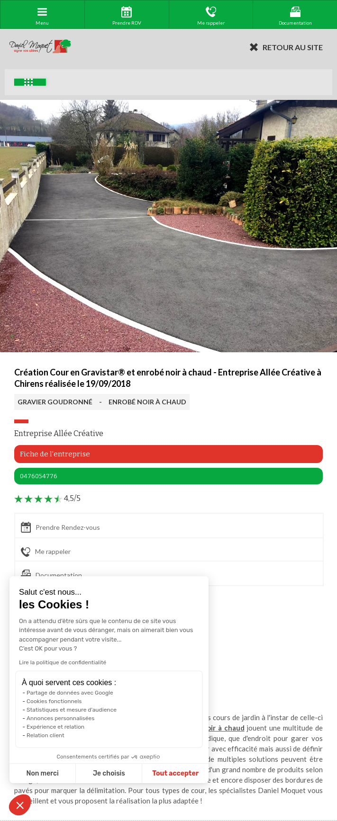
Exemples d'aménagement (28, 82)
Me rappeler (46, 552)
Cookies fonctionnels (54, 701)
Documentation (51, 575)
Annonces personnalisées (60, 718)
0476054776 (38, 476)
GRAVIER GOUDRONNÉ (55, 402)
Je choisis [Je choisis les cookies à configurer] (109, 773)
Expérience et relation (55, 726)
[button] (20, 805)
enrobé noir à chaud (210, 727)
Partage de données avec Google (70, 692)
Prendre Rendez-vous (60, 527)
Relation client (45, 735)
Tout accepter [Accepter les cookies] (175, 773)
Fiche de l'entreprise (55, 454)
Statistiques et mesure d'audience (72, 709)
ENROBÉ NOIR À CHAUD (147, 402)
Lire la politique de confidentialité (62, 662)
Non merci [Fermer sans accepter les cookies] (42, 773)
